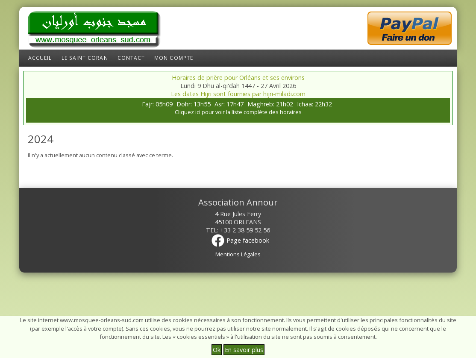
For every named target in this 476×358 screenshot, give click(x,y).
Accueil (40, 58)
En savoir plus (244, 350)
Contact (131, 58)
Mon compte (173, 58)
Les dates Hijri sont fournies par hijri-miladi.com (238, 94)
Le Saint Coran (85, 58)
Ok (216, 350)
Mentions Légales (238, 254)
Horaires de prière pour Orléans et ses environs (238, 77)
